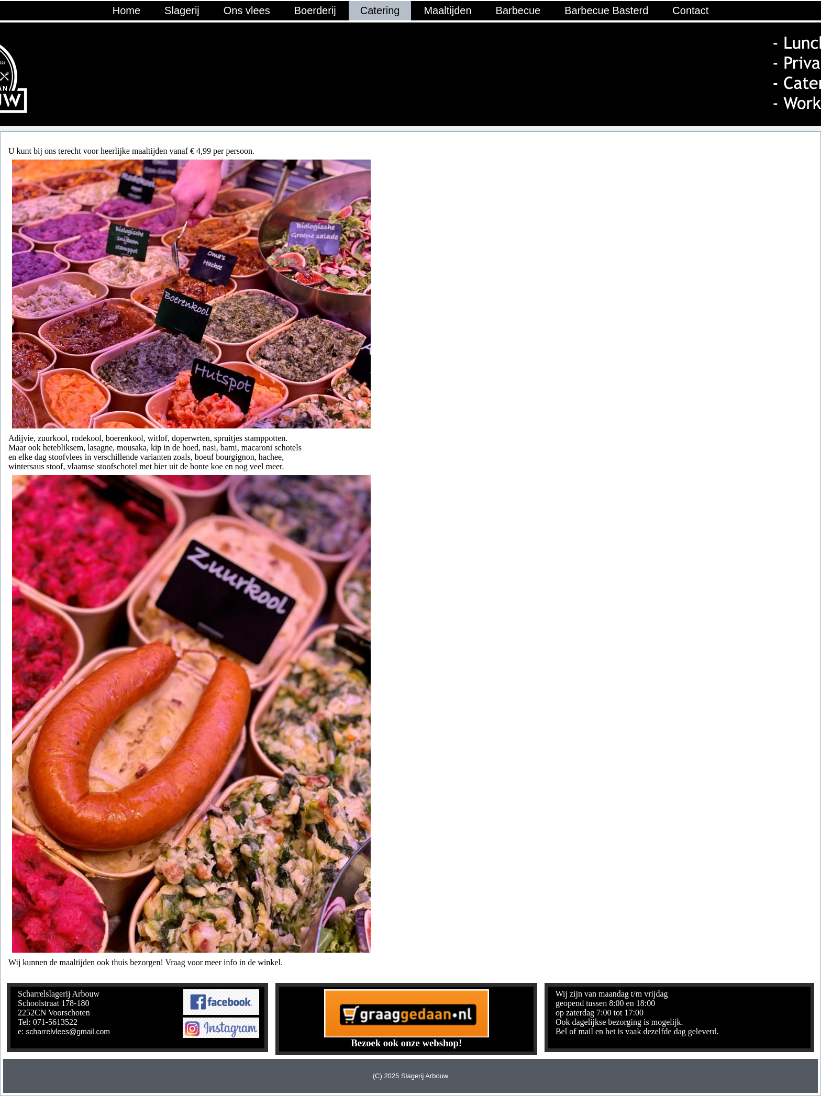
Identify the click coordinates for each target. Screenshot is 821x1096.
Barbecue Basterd (606, 10)
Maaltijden (447, 10)
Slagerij (181, 10)
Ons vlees (247, 10)
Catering (380, 10)
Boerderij (315, 10)
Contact (690, 10)
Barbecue (518, 10)
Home (126, 10)
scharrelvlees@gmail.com (68, 1031)
